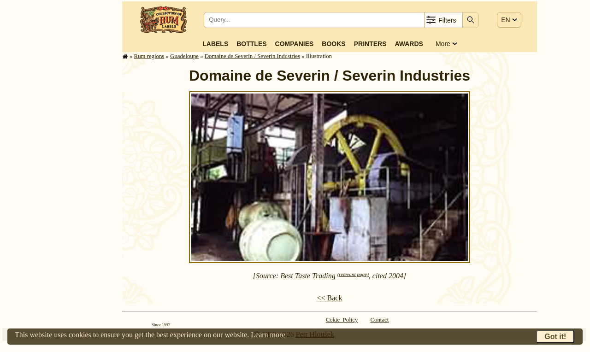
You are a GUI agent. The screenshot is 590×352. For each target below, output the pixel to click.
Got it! (555, 336)
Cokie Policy (342, 320)
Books (333, 43)
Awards (409, 43)
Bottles (251, 43)
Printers (370, 43)
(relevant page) (353, 274)
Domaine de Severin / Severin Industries (252, 56)
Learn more (268, 335)
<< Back (329, 298)
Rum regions (149, 56)
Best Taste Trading (307, 276)
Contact (380, 320)
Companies (294, 43)
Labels (215, 43)
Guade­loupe (184, 56)
